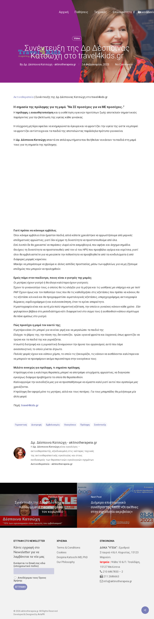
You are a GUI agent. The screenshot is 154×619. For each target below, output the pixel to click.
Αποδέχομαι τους (30, 579)
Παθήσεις (81, 12)
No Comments (124, 64)
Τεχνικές (100, 12)
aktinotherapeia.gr (62, 464)
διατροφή (36, 425)
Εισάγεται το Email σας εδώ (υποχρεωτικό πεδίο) (29, 564)
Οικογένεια (70, 425)
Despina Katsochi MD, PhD (72, 557)
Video (77, 38)
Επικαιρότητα (122, 12)
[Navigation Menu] (148, 12)
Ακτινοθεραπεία (24, 97)
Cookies (61, 552)
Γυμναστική (21, 425)
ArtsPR (41, 614)
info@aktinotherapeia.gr (117, 581)
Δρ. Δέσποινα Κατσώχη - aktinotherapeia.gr (49, 64)
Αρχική (64, 12)
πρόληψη (85, 425)
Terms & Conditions (68, 547)
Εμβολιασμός (53, 425)
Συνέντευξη (100, 425)
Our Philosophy (66, 562)
